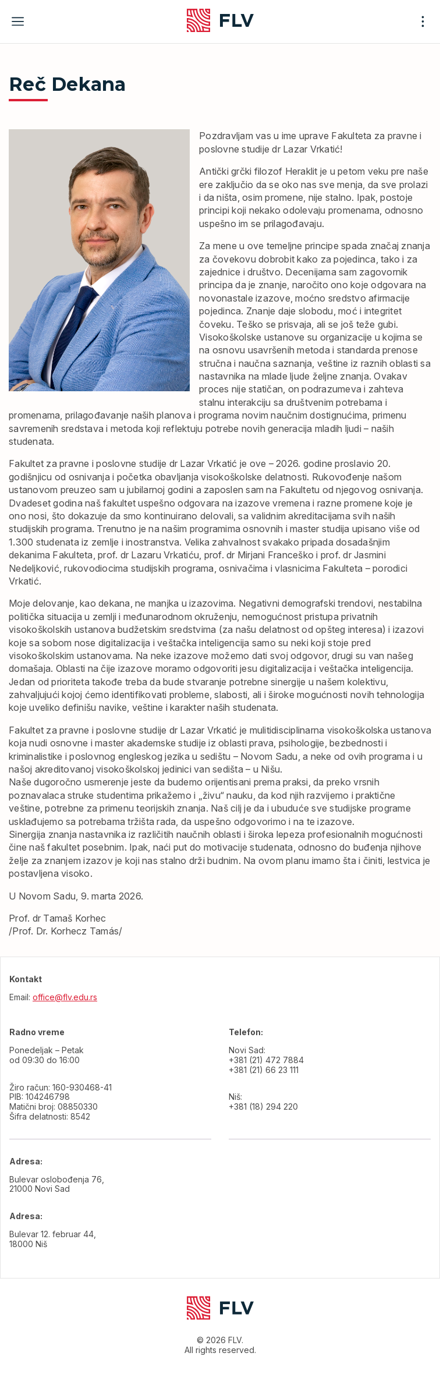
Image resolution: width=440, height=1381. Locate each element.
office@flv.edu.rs (65, 997)
